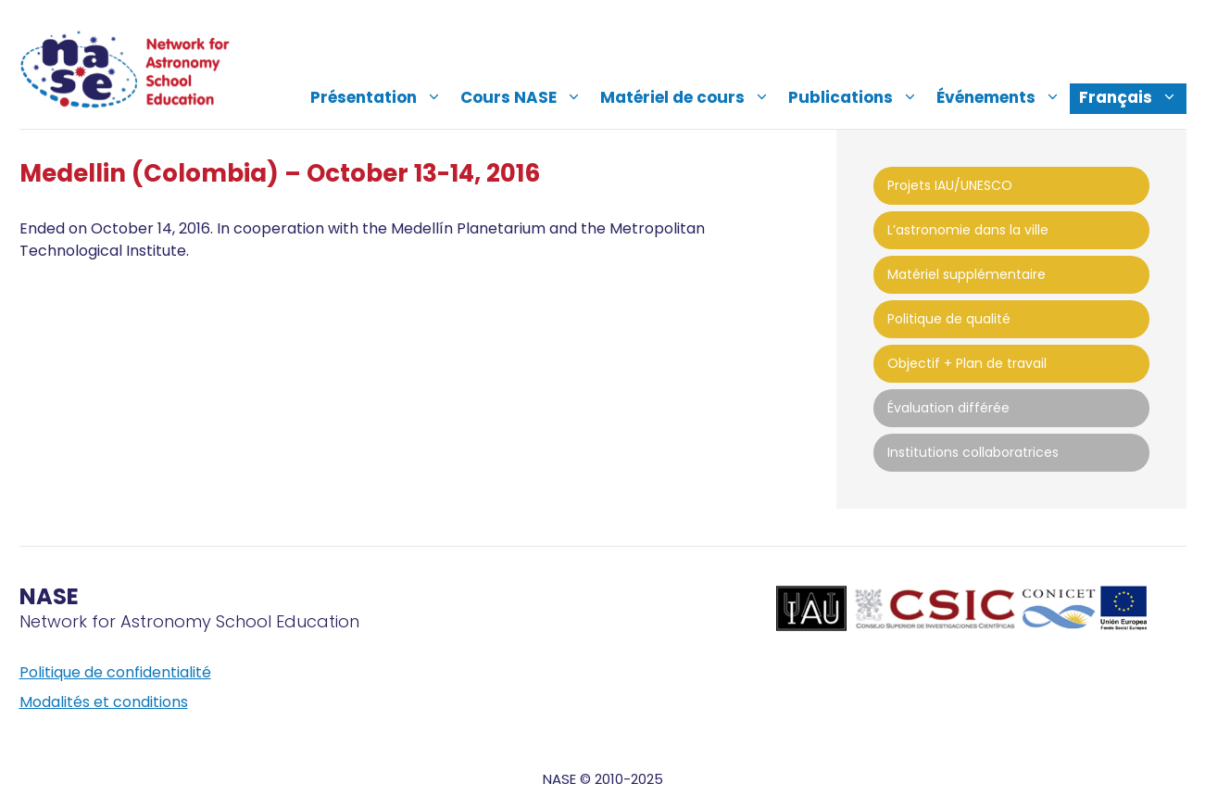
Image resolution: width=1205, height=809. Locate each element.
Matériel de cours (689, 97)
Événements (1003, 97)
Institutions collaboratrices (973, 452)
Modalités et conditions (103, 702)
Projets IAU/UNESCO (949, 185)
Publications (857, 97)
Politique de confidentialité (115, 672)
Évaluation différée (948, 407)
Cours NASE (525, 97)
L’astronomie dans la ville (967, 230)
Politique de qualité (948, 319)
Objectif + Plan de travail (967, 363)
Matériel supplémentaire (966, 274)
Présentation (380, 97)
